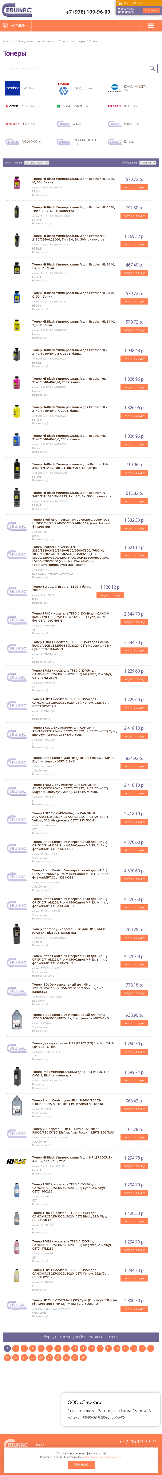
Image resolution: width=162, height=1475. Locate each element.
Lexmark (80, 106)
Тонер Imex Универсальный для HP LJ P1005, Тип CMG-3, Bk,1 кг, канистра (71, 1073)
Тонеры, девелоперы (72, 41)
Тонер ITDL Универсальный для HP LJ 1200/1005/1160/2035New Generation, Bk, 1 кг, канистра (68, 988)
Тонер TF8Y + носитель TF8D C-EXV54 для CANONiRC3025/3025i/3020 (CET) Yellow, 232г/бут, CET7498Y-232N (70, 702)
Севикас (8, 41)
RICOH (130, 106)
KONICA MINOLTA (135, 88)
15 (125, 1348)
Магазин (18, 26)
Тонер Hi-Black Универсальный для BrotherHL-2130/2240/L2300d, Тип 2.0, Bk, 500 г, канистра (69, 237)
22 (33, 1358)
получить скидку (134, 187)
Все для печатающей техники (36, 41)
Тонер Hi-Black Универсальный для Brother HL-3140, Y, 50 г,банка (73, 323)
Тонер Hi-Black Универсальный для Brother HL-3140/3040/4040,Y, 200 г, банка (69, 409)
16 (134, 1348)
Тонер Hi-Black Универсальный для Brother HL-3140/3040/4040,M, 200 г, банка (69, 380)
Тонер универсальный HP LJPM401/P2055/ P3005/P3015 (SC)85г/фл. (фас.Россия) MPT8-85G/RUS (73, 1130)
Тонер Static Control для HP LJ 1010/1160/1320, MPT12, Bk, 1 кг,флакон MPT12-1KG (74, 759)
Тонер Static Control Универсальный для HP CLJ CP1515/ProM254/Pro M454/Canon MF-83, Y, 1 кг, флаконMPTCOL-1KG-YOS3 (69, 959)
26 (66, 1358)
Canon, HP (82, 88)
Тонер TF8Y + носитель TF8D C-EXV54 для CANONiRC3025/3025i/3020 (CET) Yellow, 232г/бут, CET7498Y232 (70, 1273)
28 (83, 1358)
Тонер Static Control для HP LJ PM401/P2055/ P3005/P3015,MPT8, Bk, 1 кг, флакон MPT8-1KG (68, 1102)
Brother (28, 88)
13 (108, 1348)
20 (16, 1358)
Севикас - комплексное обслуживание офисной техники (17, 10)
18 (151, 1348)
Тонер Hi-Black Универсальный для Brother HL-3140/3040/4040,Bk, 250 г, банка (69, 352)
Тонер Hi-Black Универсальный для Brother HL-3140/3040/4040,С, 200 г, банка (69, 437)
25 (58, 1358)
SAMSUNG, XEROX (84, 142)
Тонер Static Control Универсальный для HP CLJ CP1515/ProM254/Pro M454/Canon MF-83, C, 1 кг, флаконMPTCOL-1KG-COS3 (69, 845)
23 (41, 1358)
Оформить (151, 10)
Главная (39, 1445)
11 (92, 1348)
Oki (77, 124)
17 (142, 1348)
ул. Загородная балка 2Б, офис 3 (121, 1411)
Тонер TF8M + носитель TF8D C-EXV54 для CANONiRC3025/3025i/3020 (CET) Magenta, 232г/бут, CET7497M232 (72, 1244)
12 (100, 1348)
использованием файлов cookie (103, 1457)
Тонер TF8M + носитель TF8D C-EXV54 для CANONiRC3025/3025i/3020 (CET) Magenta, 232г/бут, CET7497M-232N (72, 674)
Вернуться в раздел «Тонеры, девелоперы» (81, 1337)
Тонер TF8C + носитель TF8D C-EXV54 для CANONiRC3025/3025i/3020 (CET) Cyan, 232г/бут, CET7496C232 (69, 1187)
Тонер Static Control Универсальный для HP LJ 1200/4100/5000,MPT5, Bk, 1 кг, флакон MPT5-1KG (70, 1016)
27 (75, 1358)
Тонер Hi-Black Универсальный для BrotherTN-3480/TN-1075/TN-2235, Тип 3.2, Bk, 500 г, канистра (71, 494)
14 (117, 1348)
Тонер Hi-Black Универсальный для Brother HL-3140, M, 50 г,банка (73, 180)
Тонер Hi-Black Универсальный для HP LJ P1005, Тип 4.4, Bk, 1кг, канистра (73, 1159)
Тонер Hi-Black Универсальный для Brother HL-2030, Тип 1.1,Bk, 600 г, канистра (73, 209)
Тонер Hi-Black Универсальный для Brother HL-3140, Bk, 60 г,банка (73, 266)
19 (7, 1358)
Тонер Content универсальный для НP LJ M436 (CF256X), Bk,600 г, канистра (69, 931)
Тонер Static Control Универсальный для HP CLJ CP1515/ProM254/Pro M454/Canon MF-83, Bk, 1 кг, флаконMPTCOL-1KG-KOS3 (70, 873)
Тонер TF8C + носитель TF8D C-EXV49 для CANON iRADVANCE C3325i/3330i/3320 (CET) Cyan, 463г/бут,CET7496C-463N (70, 616)
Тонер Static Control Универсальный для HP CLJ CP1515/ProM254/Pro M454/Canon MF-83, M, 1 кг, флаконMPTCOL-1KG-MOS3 (70, 902)
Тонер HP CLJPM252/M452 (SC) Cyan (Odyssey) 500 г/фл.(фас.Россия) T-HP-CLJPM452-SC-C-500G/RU (75, 1302)
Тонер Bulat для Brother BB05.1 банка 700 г (61, 588)
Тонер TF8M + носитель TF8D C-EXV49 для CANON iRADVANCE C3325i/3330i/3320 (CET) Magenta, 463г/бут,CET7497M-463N (71, 645)
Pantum (131, 124)
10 (83, 1348)
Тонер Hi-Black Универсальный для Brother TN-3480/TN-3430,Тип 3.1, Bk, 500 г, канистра (70, 466)
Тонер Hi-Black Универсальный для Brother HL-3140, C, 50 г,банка (73, 294)
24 (49, 1358)
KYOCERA (31, 106)
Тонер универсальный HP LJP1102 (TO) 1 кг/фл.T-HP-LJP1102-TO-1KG (73, 1045)
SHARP (28, 124)
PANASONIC (31, 142)
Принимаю (81, 1464)
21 (24, 1358)
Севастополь (79, 1411)
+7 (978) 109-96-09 (88, 12)
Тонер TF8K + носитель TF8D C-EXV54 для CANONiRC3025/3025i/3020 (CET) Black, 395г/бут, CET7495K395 (69, 1216)
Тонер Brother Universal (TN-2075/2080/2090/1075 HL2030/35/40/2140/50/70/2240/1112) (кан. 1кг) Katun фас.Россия (73, 523)
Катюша (131, 142)
